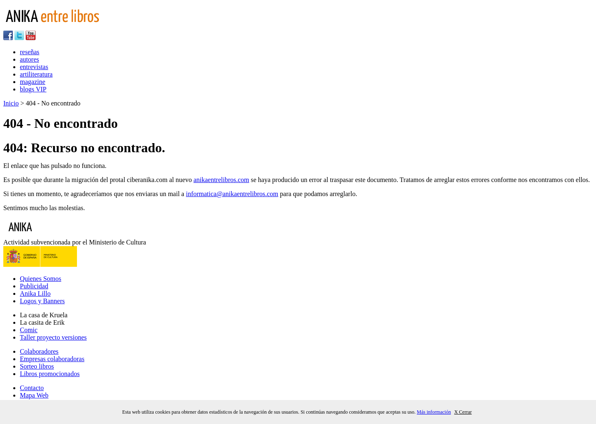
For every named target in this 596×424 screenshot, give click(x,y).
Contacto (32, 387)
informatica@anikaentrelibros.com (232, 193)
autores (29, 59)
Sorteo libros (37, 366)
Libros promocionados (49, 373)
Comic (29, 329)
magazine (32, 81)
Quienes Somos (40, 278)
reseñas (29, 51)
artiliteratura (36, 74)
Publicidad (34, 286)
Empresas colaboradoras (52, 358)
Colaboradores (39, 351)
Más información (434, 412)
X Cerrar (462, 412)
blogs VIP (33, 89)
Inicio (11, 103)
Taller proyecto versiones (53, 337)
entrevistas (34, 66)
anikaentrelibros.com (221, 179)
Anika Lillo (35, 293)
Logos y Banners (42, 300)
